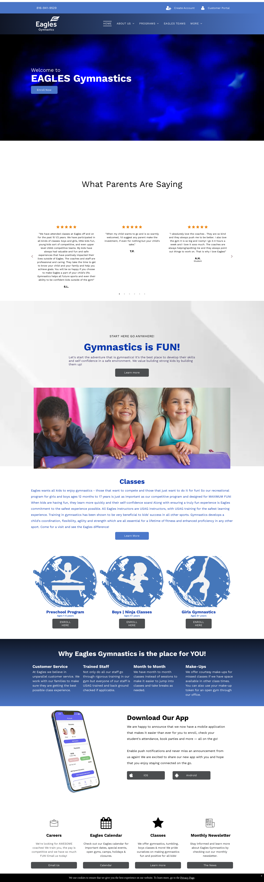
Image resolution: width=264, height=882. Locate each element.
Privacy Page (187, 877)
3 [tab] (129, 294)
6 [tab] (144, 294)
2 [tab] (124, 294)
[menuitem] (107, 23)
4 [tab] (134, 294)
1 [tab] (119, 294)
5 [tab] (139, 294)
